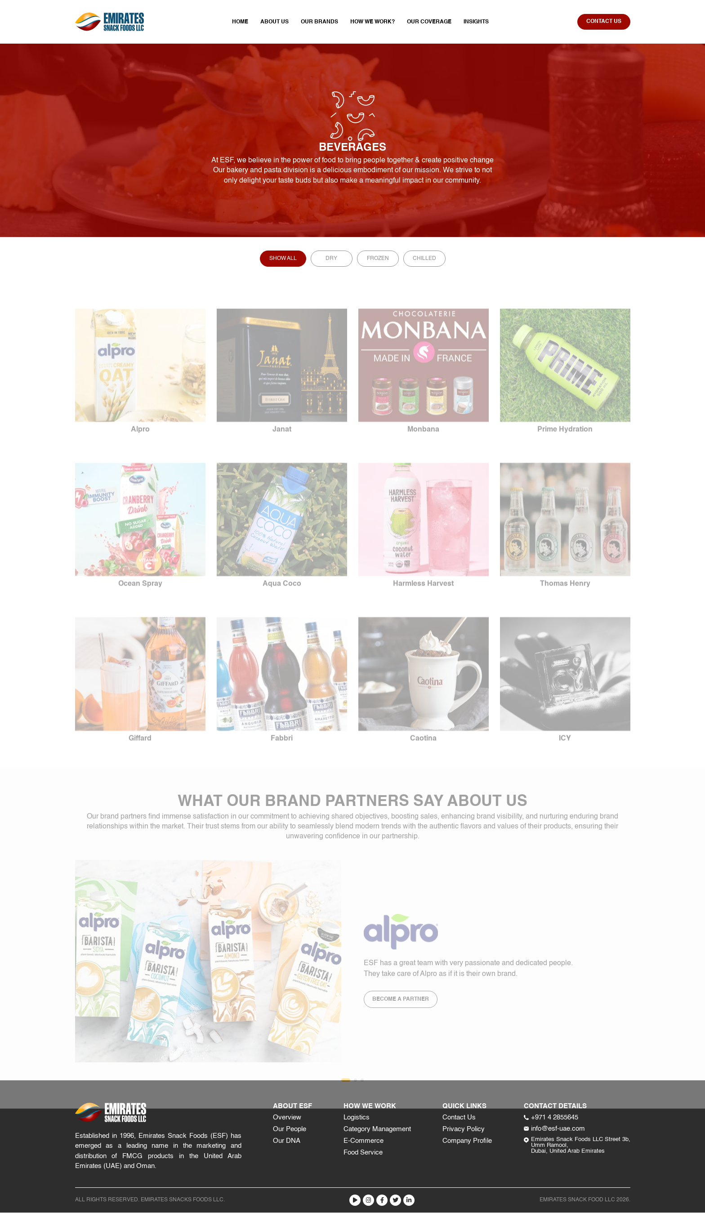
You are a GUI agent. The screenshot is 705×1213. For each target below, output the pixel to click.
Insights (476, 22)
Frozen (378, 259)
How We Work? (372, 22)
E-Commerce (364, 1141)
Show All (283, 259)
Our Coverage (429, 22)
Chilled (424, 259)
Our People (289, 1129)
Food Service (363, 1153)
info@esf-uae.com (554, 1129)
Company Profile (467, 1141)
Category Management (377, 1129)
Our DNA (286, 1141)
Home (240, 22)
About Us (274, 22)
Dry (331, 259)
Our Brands (319, 22)
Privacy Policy (463, 1129)
